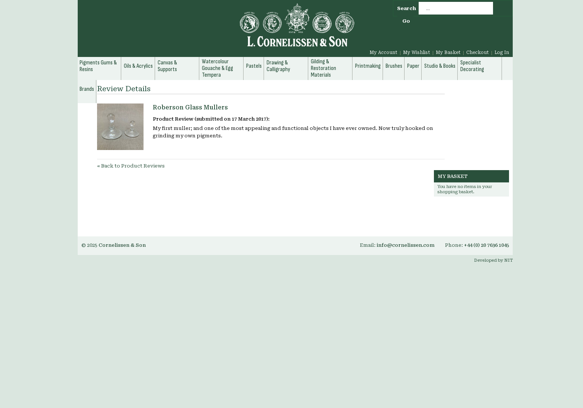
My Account (383, 52)
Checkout (477, 52)
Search (406, 8)
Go (406, 21)
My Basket (448, 52)
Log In (502, 52)
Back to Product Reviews (131, 166)
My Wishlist (416, 52)
